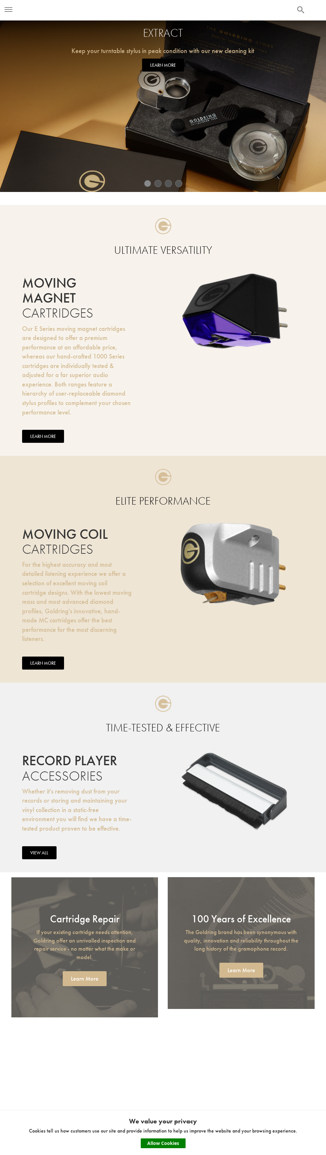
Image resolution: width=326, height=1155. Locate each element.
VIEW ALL (39, 854)
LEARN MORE (163, 65)
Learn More (84, 980)
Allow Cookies (163, 1143)
